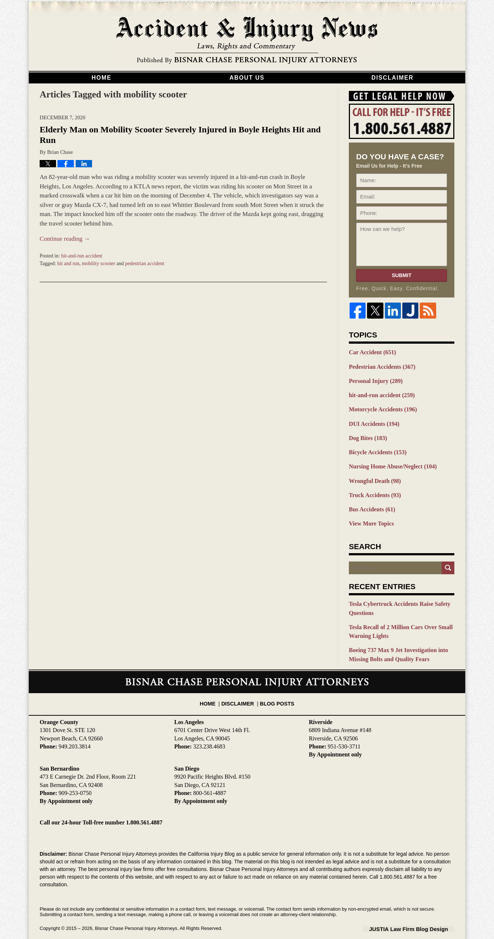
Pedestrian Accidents (380, 366)
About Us (247, 78)
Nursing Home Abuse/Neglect (390, 461)
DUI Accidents (372, 420)
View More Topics (370, 516)
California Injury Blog (247, 40)
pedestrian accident (144, 263)
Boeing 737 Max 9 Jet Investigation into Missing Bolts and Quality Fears (395, 643)
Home (101, 78)
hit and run (68, 263)
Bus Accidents (370, 502)
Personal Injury (374, 379)
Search (448, 560)
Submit (401, 275)
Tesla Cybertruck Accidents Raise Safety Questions (396, 600)
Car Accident (371, 352)
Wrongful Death (373, 475)
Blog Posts (275, 688)
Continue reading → (65, 238)
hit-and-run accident (81, 256)
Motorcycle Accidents (380, 406)
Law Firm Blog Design (419, 917)
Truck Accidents (373, 488)
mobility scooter (98, 263)
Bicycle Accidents (375, 448)
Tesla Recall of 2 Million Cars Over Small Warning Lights (397, 622)
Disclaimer (392, 78)
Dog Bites (367, 434)
